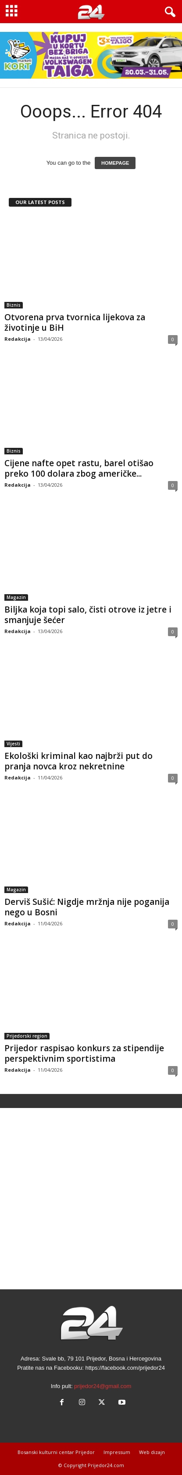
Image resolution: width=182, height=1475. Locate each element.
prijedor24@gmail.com (102, 1386)
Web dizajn (152, 1452)
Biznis (14, 305)
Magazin (16, 597)
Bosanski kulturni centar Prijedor (56, 1452)
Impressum (116, 1452)
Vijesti (13, 744)
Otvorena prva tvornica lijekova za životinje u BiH (74, 322)
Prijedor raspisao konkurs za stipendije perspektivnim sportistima (84, 1053)
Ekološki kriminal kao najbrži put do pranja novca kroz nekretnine (78, 761)
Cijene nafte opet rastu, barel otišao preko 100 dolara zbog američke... (78, 468)
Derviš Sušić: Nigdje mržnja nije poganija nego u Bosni (86, 907)
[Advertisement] (91, 1198)
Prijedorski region (27, 1036)
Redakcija (17, 339)
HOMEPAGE (115, 163)
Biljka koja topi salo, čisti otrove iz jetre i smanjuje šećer (87, 615)
